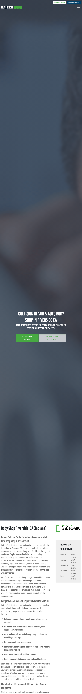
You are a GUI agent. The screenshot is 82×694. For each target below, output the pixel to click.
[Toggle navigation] (78, 7)
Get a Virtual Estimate (59, 2)
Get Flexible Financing (73, 2)
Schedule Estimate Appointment (52, 338)
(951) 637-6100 (71, 528)
